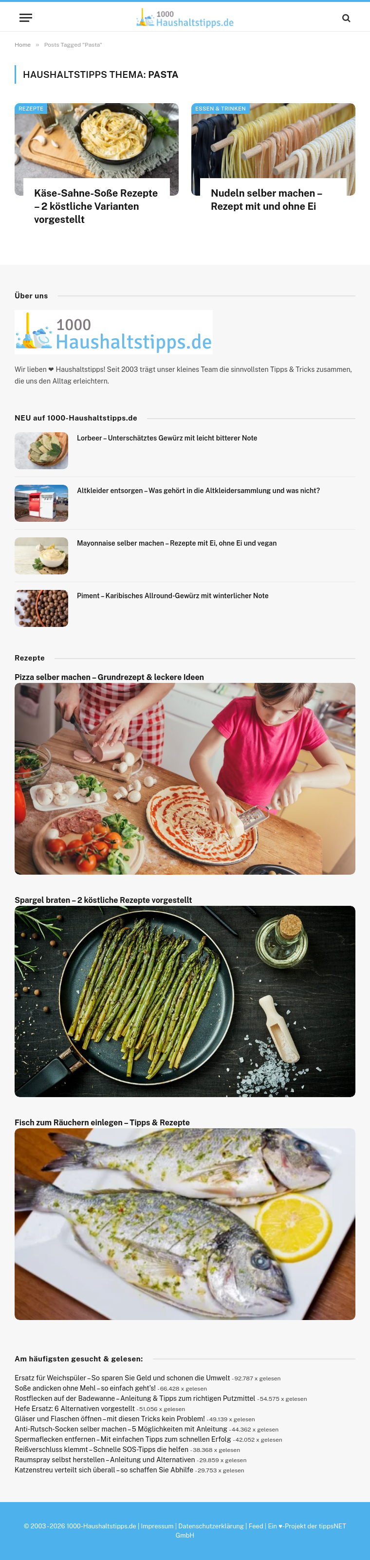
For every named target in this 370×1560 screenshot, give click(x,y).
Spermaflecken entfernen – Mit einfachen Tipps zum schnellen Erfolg (123, 1439)
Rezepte (30, 108)
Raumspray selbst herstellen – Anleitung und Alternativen (105, 1460)
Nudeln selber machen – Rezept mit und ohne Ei (266, 199)
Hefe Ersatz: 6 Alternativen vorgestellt (75, 1409)
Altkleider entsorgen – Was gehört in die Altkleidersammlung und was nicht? (198, 491)
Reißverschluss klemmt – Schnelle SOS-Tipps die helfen (101, 1449)
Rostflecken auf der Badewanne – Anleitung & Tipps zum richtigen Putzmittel (135, 1398)
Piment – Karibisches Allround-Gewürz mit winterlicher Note (173, 596)
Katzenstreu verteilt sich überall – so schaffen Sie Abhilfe (104, 1470)
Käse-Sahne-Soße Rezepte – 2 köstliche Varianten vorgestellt (96, 206)
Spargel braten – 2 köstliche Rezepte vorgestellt (103, 900)
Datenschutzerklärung (211, 1526)
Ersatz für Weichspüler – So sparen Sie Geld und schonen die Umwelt (122, 1378)
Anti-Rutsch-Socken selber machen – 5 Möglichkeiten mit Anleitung (121, 1429)
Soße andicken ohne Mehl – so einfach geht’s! (85, 1388)
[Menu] (25, 18)
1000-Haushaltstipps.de (101, 1526)
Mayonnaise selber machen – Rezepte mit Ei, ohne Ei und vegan (177, 543)
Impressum (157, 1526)
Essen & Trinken (220, 108)
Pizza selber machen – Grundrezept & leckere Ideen (109, 677)
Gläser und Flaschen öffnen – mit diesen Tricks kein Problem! (110, 1419)
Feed (256, 1526)
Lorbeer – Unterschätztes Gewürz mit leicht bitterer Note (167, 438)
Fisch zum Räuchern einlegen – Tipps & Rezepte (102, 1122)
